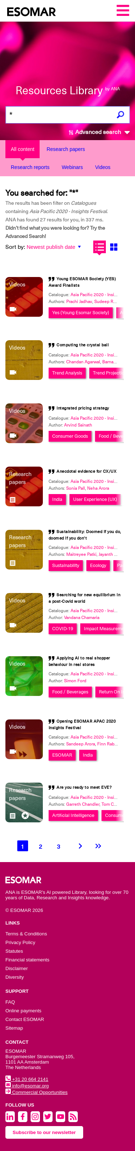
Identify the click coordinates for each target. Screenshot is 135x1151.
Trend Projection (110, 373)
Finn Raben (108, 744)
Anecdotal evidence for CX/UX (86, 471)
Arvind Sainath (78, 425)
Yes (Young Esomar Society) (80, 313)
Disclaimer (16, 968)
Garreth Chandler (82, 804)
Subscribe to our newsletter (44, 1132)
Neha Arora (98, 488)
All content (22, 149)
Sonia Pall (75, 488)
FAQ (10, 1002)
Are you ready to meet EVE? (84, 787)
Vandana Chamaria (81, 617)
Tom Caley (112, 804)
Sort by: (15, 247)
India (57, 499)
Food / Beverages (117, 436)
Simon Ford (75, 681)
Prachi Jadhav (79, 301)
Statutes (14, 951)
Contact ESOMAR (24, 1019)
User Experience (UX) (95, 499)
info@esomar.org (27, 1086)
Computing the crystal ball (83, 345)
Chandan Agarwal (83, 362)
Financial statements (27, 959)
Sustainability (65, 565)
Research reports (30, 167)
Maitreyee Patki (81, 554)
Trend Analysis (67, 373)
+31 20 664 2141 (26, 1079)
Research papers (65, 149)
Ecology (98, 565)
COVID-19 (62, 629)
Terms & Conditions (26, 933)
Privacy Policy (20, 942)
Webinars (72, 167)
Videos (103, 167)
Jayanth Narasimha (117, 554)
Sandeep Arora (80, 744)
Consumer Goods (70, 436)
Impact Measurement (106, 629)
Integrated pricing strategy (83, 408)
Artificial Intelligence (73, 815)
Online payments (23, 1010)
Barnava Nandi (116, 362)
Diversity (14, 977)
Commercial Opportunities (36, 1092)
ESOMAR (62, 755)
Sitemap (14, 1028)
